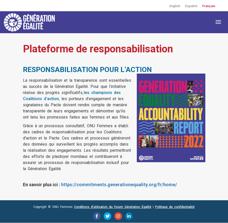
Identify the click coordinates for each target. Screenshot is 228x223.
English (174, 6)
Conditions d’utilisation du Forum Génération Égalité (112, 207)
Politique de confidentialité (175, 207)
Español (191, 6)
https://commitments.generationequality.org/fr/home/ (119, 184)
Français (208, 6)
